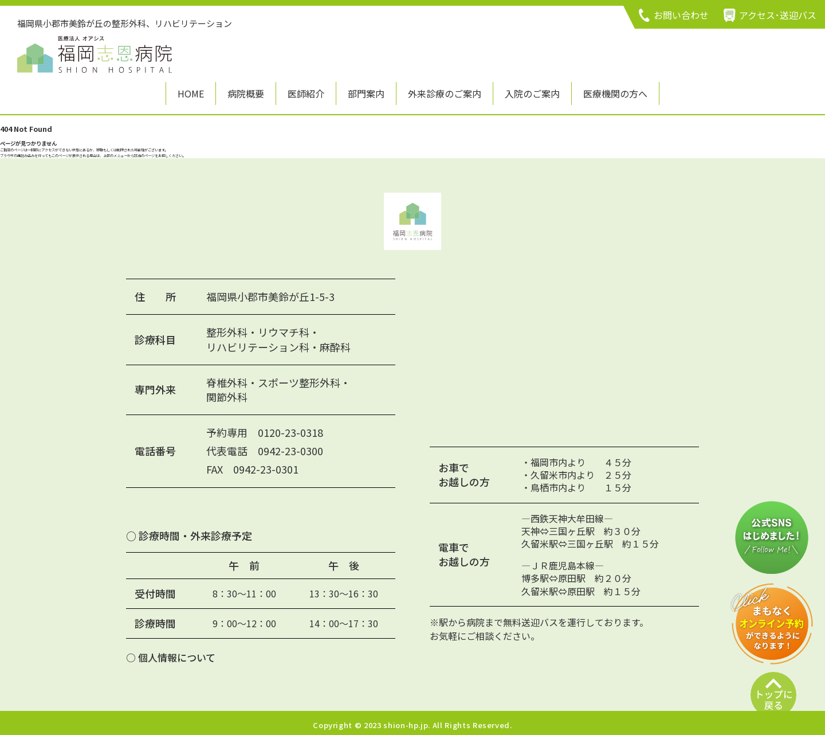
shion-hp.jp (405, 721)
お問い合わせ (681, 15)
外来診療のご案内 (444, 93)
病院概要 (245, 93)
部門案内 (366, 93)
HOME (191, 93)
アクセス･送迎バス (777, 15)
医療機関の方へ (615, 93)
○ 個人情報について (170, 653)
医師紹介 (306, 93)
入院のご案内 (532, 93)
